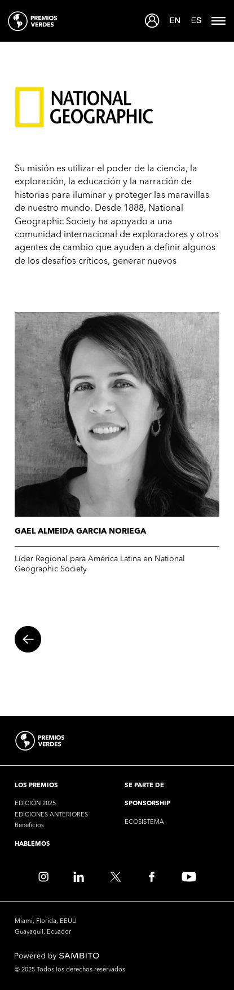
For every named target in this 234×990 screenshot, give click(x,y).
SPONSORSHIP (147, 804)
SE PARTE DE (144, 786)
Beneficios (29, 826)
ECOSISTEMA (144, 822)
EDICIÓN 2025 (35, 804)
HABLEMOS (32, 844)
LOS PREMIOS (36, 786)
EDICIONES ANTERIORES (51, 815)
